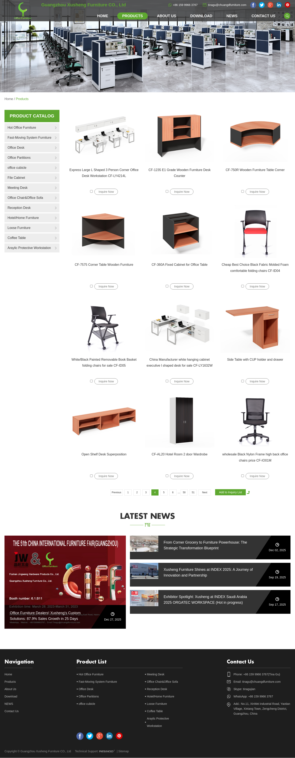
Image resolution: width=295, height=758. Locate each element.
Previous (116, 492)
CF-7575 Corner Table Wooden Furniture (104, 264)
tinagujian (249, 689)
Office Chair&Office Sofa (25, 197)
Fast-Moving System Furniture (29, 137)
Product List (91, 662)
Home (102, 16)
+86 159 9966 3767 (185, 5)
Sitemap (123, 751)
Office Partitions (19, 157)
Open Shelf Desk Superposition (104, 454)
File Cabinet (16, 177)
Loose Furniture (19, 228)
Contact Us (263, 16)
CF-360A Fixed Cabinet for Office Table (179, 264)
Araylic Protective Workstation (29, 248)
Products (132, 16)
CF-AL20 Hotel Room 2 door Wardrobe (179, 454)
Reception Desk (19, 207)
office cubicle (17, 167)
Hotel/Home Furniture (23, 218)
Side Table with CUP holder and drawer (255, 359)
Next (204, 492)
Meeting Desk (18, 187)
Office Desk (16, 147)
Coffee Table (17, 238)
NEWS (231, 16)
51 (193, 492)
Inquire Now (106, 191)
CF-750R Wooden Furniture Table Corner (255, 170)
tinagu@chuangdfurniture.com (227, 5)
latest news (147, 516)
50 (184, 492)
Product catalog (31, 115)
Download (201, 16)
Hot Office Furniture (22, 127)
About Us (166, 16)
